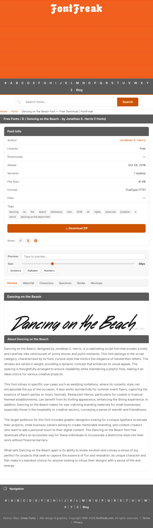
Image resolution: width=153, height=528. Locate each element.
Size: (11, 263)
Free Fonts (11, 119)
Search (128, 102)
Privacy (78, 522)
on (24, 211)
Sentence (15, 270)
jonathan (125, 211)
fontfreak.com (104, 518)
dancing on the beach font (35, 216)
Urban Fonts (28, 518)
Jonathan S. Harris (79, 119)
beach (42, 211)
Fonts (14, 111)
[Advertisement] (76, 48)
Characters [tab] (46, 283)
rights (97, 211)
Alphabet (32, 270)
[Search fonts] (70, 102)
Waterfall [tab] (28, 283)
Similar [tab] (81, 283)
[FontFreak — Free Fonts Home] (76, 9)
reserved (110, 211)
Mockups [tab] (96, 283)
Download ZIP (76, 228)
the (32, 211)
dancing (13, 211)
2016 (79, 211)
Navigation (14, 489)
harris (12, 216)
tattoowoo (56, 211)
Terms (146, 518)
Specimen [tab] (65, 283)
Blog (79, 90)
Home (3, 111)
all (88, 211)
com (69, 211)
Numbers (49, 270)
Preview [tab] (12, 283)
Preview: (13, 256)
